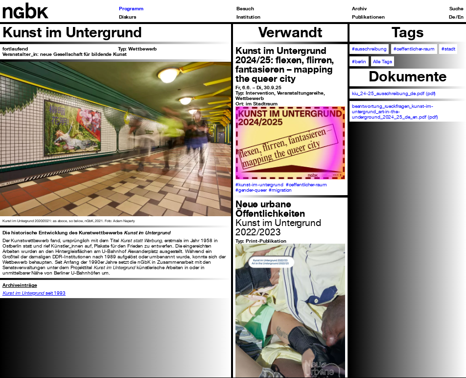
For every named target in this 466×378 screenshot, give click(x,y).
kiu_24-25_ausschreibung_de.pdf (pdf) (394, 93)
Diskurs (127, 17)
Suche (456, 8)
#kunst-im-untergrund (259, 184)
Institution (248, 17)
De (452, 17)
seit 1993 (34, 293)
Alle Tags (382, 61)
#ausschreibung (369, 48)
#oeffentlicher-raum (306, 184)
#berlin (359, 61)
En (461, 17)
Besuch (245, 8)
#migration (280, 190)
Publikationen (368, 17)
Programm (131, 8)
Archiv (359, 8)
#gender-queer (251, 190)
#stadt (448, 48)
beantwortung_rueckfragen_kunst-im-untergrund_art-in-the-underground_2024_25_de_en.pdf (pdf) (395, 111)
